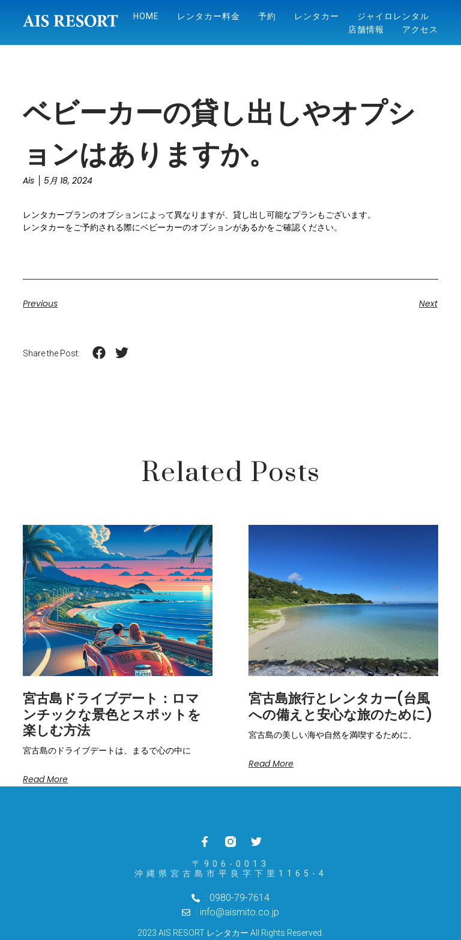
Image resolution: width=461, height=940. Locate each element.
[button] (99, 353)
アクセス (420, 29)
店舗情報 (366, 29)
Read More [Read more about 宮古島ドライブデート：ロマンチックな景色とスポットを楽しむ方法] (45, 779)
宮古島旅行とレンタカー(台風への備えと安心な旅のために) (341, 706)
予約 (267, 16)
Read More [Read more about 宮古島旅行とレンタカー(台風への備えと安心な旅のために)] (271, 764)
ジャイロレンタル (393, 16)
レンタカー (316, 16)
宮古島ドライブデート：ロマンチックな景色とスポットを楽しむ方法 (112, 714)
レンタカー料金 (208, 16)
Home (146, 16)
